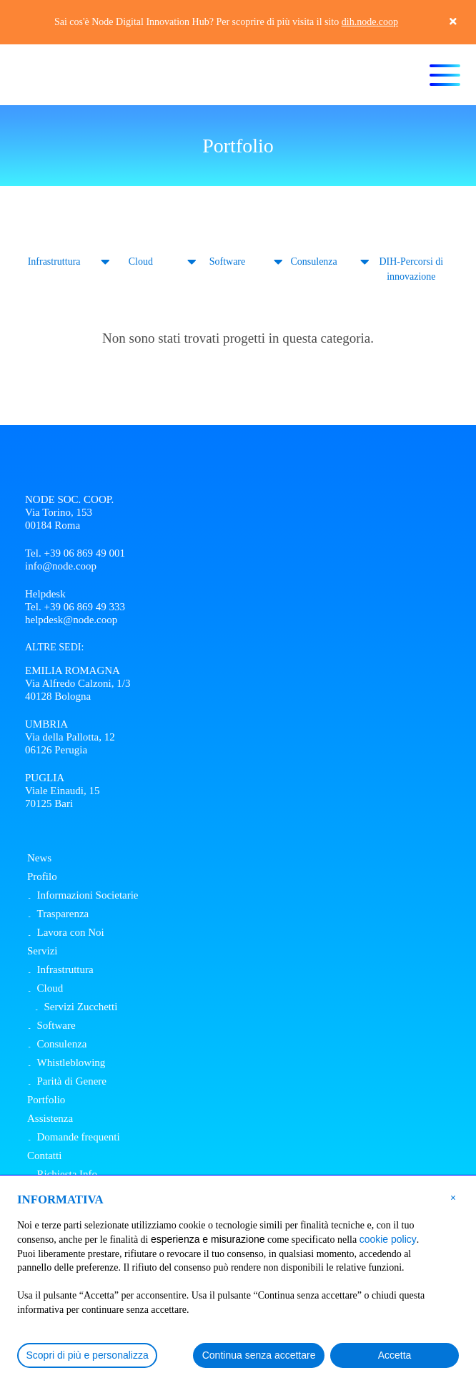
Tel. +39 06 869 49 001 (75, 553)
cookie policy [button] (388, 1239)
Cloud (141, 261)
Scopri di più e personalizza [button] (87, 1355)
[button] (453, 1197)
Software (227, 261)
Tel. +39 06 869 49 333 (75, 606)
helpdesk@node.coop (71, 619)
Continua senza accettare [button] (259, 1355)
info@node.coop (60, 566)
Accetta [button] (395, 1355)
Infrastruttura (54, 261)
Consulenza (313, 261)
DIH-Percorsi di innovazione (411, 269)
